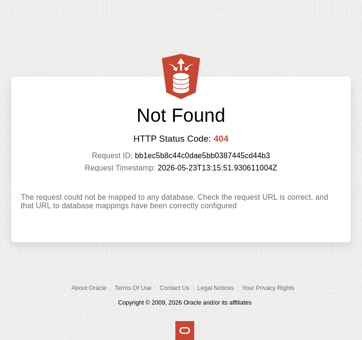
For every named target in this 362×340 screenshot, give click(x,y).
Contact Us (174, 287)
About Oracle (89, 287)
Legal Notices (215, 287)
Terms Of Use (133, 287)
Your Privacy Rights (268, 287)
